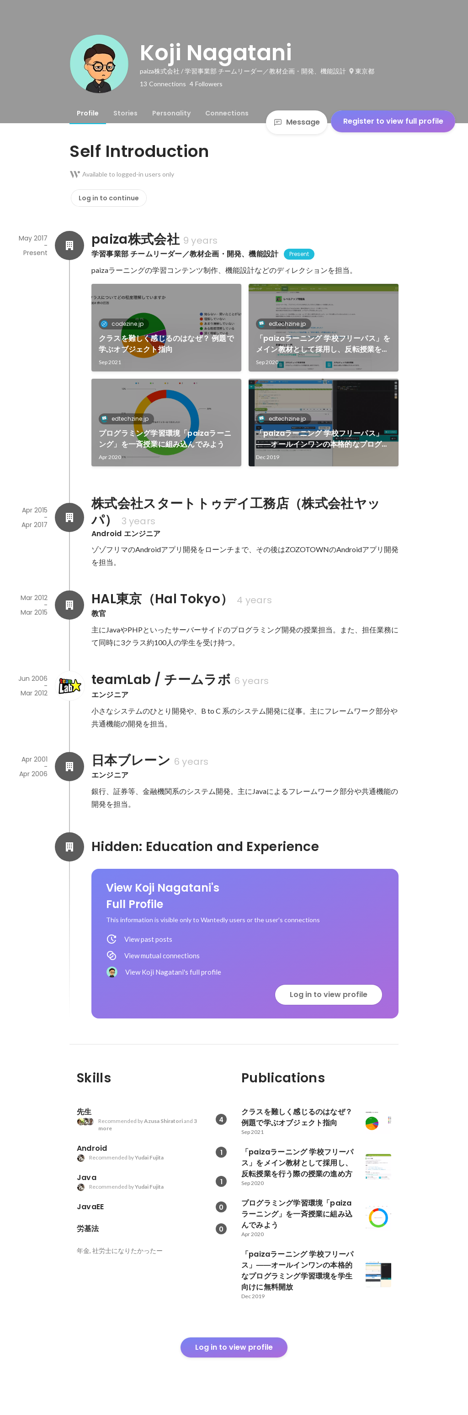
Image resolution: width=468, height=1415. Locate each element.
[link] (166, 327)
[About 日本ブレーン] (69, 766)
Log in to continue (109, 198)
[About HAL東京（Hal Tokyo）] (69, 605)
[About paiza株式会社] (69, 245)
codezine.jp (125, 324)
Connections (227, 113)
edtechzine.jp (284, 324)
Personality (171, 113)
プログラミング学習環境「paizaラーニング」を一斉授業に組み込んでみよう (165, 438)
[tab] (87, 113)
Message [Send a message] (296, 122)
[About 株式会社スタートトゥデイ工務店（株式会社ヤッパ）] (69, 517)
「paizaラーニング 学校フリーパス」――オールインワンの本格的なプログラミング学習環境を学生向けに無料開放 (322, 439)
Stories (125, 113)
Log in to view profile (328, 994)
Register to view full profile (393, 121)
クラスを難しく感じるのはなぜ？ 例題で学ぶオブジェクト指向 (166, 344)
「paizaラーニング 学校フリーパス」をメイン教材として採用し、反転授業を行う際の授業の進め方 (323, 344)
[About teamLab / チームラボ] (69, 686)
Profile (88, 113)
